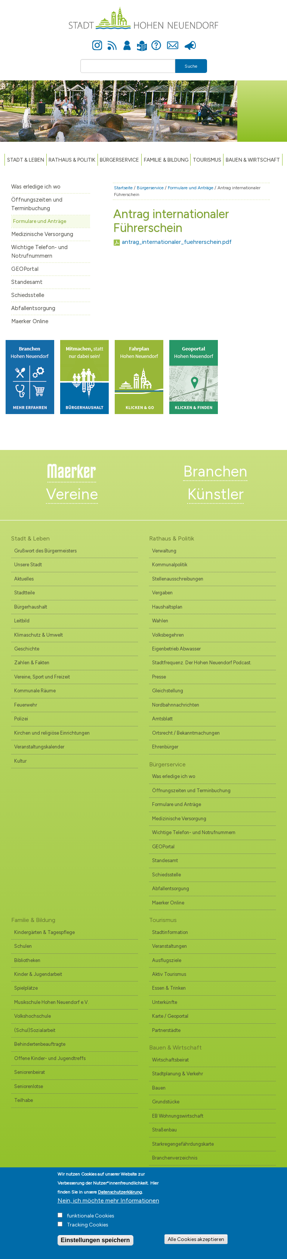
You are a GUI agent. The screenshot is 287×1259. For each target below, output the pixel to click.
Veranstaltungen (169, 946)
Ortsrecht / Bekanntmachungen (186, 733)
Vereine (72, 494)
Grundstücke (165, 1102)
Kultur (20, 761)
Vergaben (162, 592)
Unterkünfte (164, 1002)
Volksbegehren (168, 635)
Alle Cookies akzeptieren (196, 1242)
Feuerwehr (25, 705)
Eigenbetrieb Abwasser (176, 649)
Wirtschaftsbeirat (170, 1060)
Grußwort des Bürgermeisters (45, 551)
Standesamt (27, 282)
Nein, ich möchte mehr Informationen (108, 1203)
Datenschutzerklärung (120, 1194)
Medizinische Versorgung (42, 234)
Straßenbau (164, 1130)
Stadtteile (24, 592)
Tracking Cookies (87, 1227)
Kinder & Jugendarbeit (38, 974)
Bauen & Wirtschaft (253, 160)
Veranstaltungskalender (39, 747)
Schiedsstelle (27, 295)
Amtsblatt (162, 719)
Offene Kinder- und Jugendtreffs (50, 1058)
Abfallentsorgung (33, 308)
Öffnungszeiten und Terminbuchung (36, 204)
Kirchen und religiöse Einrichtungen (52, 733)
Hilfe (156, 41)
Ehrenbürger (165, 747)
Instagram (97, 41)
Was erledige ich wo (36, 186)
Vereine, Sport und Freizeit (42, 677)
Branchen (215, 471)
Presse (190, 41)
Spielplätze (26, 988)
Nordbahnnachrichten (175, 705)
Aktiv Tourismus (169, 974)
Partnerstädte (166, 1030)
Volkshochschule (32, 1016)
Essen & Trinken (169, 988)
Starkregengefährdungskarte (183, 1144)
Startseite (123, 187)
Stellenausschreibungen (177, 579)
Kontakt (172, 41)
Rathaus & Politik (72, 160)
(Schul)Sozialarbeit (34, 1030)
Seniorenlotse (28, 1086)
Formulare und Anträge (39, 221)
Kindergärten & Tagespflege (44, 932)
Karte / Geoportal (170, 1016)
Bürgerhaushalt (30, 607)
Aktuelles (24, 579)
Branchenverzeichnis (174, 1158)
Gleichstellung (167, 690)
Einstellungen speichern (95, 1243)
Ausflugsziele (166, 960)
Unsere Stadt (28, 564)
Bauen (159, 1088)
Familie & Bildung (166, 160)
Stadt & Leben (25, 160)
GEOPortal (24, 269)
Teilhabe (23, 1100)
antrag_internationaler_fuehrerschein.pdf (177, 241)
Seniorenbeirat (29, 1072)
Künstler (215, 494)
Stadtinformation (170, 932)
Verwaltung (164, 551)
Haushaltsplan (167, 607)
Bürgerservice (119, 160)
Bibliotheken (27, 960)
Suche (191, 66)
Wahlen (160, 621)
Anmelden (127, 41)
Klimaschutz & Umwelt (38, 635)
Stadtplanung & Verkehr (177, 1073)
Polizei (21, 719)
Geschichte (26, 649)
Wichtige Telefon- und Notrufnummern (39, 251)
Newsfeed (112, 41)
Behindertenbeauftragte (39, 1044)
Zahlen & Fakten (31, 662)
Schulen (23, 946)
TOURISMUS (207, 160)
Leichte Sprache (142, 41)
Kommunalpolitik (169, 564)
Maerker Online (29, 321)
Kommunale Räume (35, 690)
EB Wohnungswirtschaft (177, 1116)
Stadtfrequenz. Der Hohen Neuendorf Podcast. (201, 662)
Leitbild (22, 621)
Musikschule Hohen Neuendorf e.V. (51, 1002)
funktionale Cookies (90, 1218)
